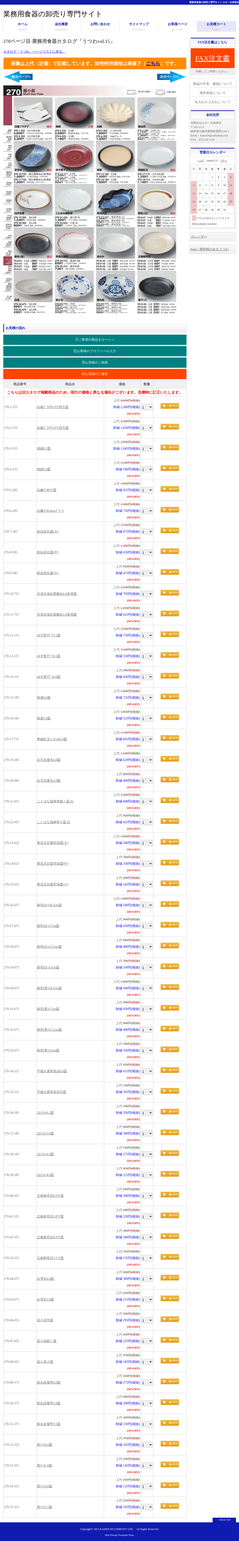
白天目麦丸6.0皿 (49, 760)
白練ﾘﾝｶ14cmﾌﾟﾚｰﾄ (50, 511)
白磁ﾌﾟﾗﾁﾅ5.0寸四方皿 (53, 428)
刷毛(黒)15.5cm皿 (49, 1029)
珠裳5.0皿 (44, 718)
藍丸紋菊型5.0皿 (49, 1403)
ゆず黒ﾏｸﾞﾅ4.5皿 (49, 656)
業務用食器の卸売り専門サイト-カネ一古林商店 (214, 2)
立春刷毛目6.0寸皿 (50, 1195)
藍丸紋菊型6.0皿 (49, 1382)
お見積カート (216, 27)
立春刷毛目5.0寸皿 (50, 1216)
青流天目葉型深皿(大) (52, 843)
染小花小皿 (45, 1362)
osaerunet (212, 223)
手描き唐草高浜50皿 (51, 1092)
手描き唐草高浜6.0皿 (52, 1071)
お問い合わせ (100, 27)
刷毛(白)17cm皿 (48, 926)
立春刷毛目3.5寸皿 (50, 1258)
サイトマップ (139, 27)
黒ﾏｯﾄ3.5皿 (45, 1507)
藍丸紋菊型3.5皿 (49, 1424)
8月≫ (224, 160)
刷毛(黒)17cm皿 (48, 1009)
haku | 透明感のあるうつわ (210, 249)
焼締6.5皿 (44, 448)
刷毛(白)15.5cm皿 (49, 946)
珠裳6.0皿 (44, 697)
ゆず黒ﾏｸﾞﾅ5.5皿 (49, 635)
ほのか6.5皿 (45, 1112)
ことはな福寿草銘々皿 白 (55, 801)
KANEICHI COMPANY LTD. (116, 1529)
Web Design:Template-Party (119, 1535)
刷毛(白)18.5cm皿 (49, 905)
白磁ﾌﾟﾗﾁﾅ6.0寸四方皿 (53, 407)
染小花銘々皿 (46, 1341)
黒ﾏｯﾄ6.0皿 (45, 1445)
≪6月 (200, 160)
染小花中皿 (45, 1320)
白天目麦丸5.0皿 (49, 780)
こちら (153, 63)
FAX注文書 (212, 58)
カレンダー (199, 236)
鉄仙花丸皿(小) (48, 573)
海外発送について (213, 93)
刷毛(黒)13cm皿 (48, 1050)
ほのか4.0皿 (45, 1175)
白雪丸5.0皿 (45, 1299)
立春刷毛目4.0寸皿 (50, 1237)
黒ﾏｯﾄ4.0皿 (45, 1486)
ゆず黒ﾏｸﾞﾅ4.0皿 (49, 677)
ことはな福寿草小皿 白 (53, 822)
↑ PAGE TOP (224, 1520)
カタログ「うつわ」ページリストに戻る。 (34, 51)
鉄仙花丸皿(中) (48, 552)
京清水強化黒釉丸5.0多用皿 (57, 614)
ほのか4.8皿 (45, 1154)
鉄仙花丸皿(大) (48, 531)
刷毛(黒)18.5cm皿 (49, 988)
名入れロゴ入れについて (213, 102)
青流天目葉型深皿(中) (52, 863)
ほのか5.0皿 (45, 1133)
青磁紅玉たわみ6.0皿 (52, 739)
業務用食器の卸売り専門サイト (52, 14)
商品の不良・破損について (212, 84)
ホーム (23, 27)
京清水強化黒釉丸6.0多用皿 (57, 594)
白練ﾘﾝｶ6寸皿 (46, 490)
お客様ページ (177, 27)
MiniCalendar (199, 223)
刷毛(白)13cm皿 (48, 967)
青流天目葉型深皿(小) (52, 884)
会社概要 (61, 27)
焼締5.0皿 (44, 469)
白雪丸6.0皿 (45, 1279)
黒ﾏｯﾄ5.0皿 (45, 1465)
